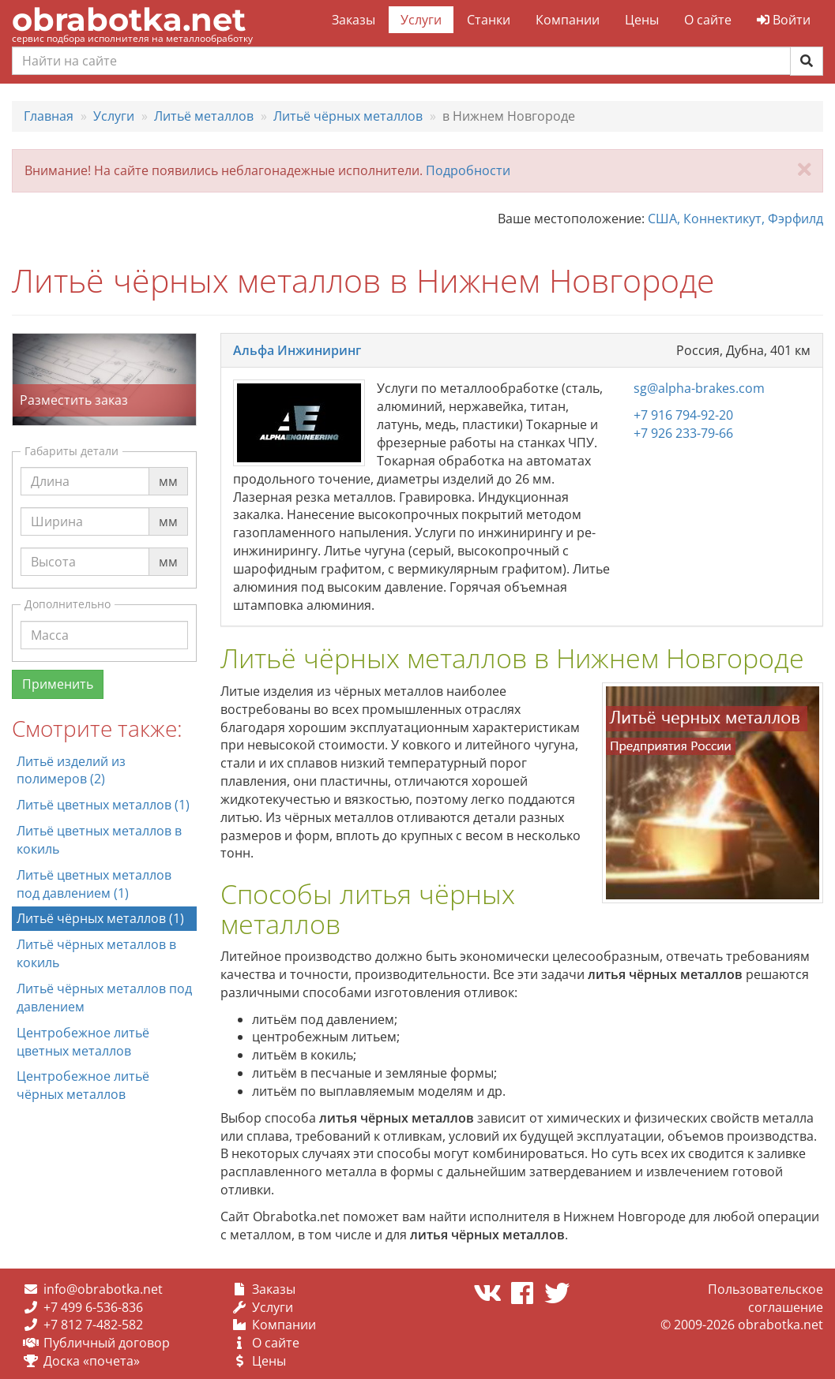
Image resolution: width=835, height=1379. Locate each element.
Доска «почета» (91, 1361)
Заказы (353, 19)
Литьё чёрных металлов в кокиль (96, 953)
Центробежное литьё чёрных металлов (83, 1085)
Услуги (421, 19)
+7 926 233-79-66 (683, 433)
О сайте (708, 19)
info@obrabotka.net (103, 1289)
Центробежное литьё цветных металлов (83, 1041)
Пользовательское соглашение (765, 1298)
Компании (568, 19)
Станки (488, 19)
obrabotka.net (129, 19)
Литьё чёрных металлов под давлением (104, 997)
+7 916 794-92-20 (683, 415)
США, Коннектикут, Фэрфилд (735, 218)
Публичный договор (106, 1342)
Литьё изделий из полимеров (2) (71, 770)
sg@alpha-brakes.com (699, 388)
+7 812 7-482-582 (93, 1324)
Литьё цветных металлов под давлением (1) (94, 884)
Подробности (468, 170)
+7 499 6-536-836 (93, 1307)
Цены (642, 19)
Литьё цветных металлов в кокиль (99, 840)
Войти (784, 19)
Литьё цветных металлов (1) (103, 804)
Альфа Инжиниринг (297, 350)
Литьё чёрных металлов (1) (100, 918)
